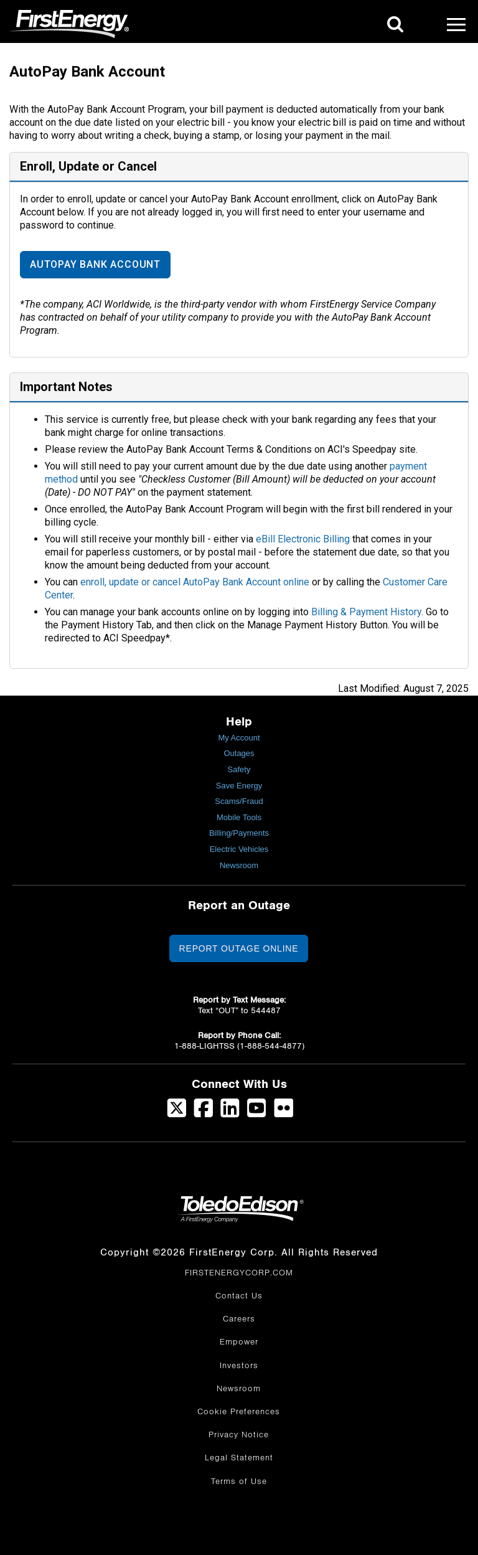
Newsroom (239, 865)
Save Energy (239, 785)
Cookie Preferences (238, 1412)
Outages (238, 753)
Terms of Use (239, 1481)
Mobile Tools (239, 817)
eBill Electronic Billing (303, 539)
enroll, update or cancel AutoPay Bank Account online (194, 582)
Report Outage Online (239, 948)
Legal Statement (239, 1458)
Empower (239, 1342)
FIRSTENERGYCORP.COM (239, 1273)
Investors (239, 1366)
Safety (239, 769)
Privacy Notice (239, 1435)
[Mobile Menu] (456, 24)
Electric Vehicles (239, 849)
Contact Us (239, 1296)
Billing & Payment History (366, 612)
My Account (239, 737)
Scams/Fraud (239, 801)
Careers (239, 1319)
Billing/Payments (239, 833)
